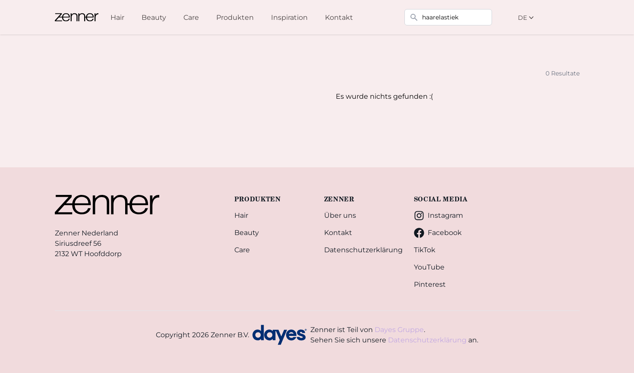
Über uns (340, 215)
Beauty (246, 233)
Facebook (438, 233)
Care (242, 250)
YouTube (429, 267)
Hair (241, 215)
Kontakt (338, 233)
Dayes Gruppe (399, 330)
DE (527, 17)
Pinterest (430, 284)
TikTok (424, 250)
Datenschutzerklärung (362, 250)
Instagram (438, 215)
